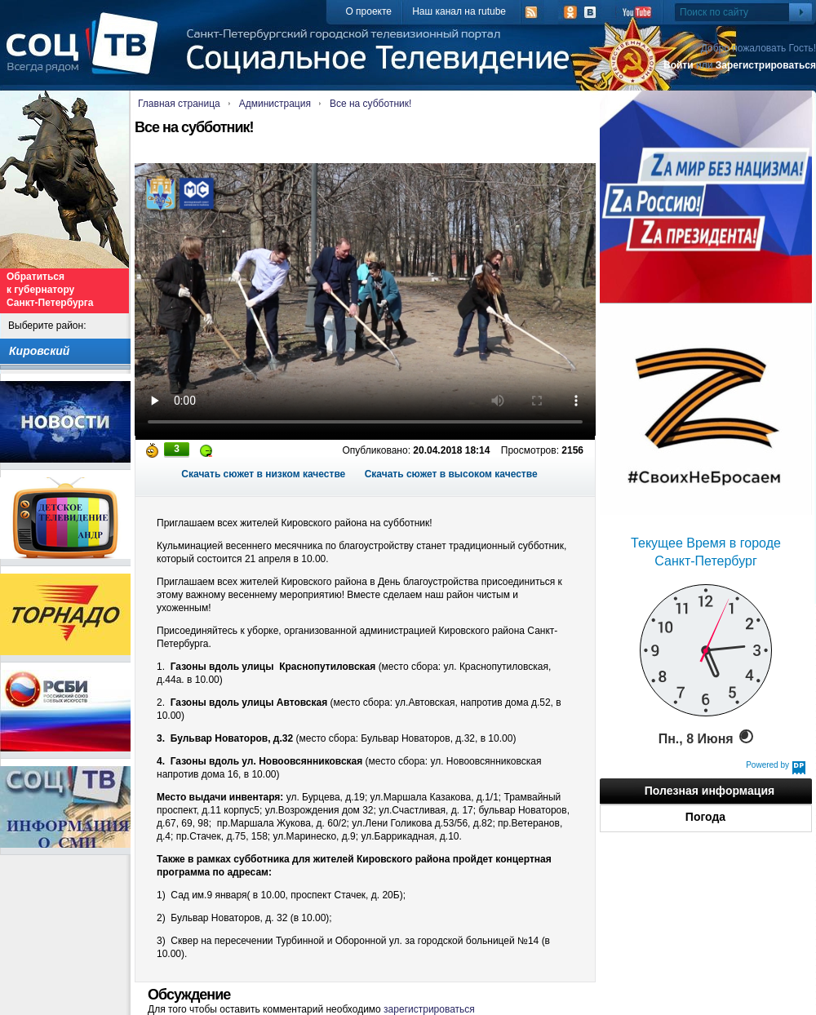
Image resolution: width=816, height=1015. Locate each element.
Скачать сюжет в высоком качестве (451, 474)
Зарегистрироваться (766, 65)
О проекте (368, 11)
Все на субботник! (370, 103)
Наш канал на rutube (459, 11)
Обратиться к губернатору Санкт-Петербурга (50, 289)
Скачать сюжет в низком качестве (263, 474)
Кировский (39, 350)
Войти (678, 65)
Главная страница (179, 103)
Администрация (275, 103)
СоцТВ (86, 55)
